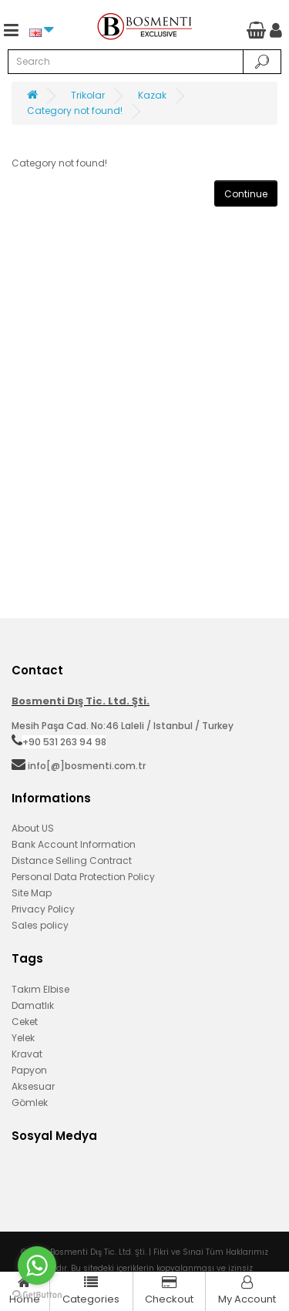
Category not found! (75, 110)
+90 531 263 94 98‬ (64, 741)
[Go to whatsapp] (37, 1265)
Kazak (152, 95)
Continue (245, 193)
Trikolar (88, 95)
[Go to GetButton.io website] (37, 1295)
